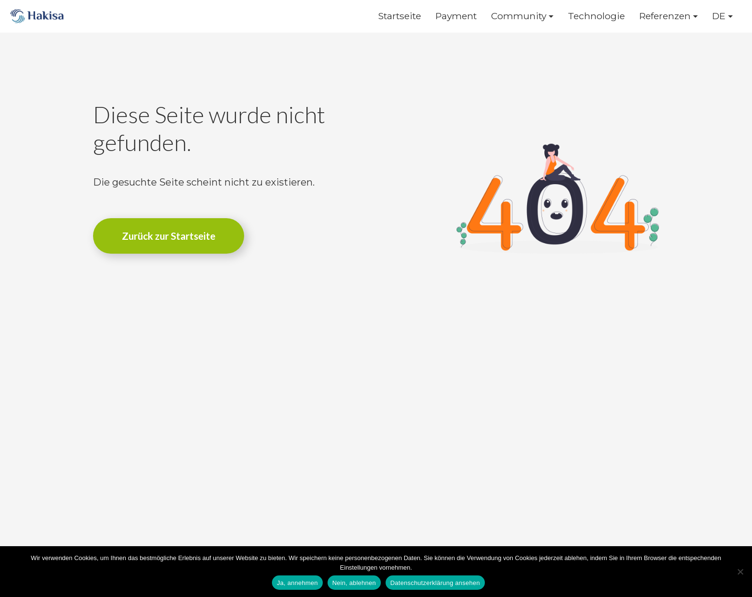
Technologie (596, 16)
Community (518, 16)
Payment (456, 16)
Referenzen (665, 16)
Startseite (399, 16)
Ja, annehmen (297, 582)
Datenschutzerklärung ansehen (435, 582)
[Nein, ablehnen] (740, 571)
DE (719, 16)
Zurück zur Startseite (168, 236)
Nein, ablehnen (354, 582)
